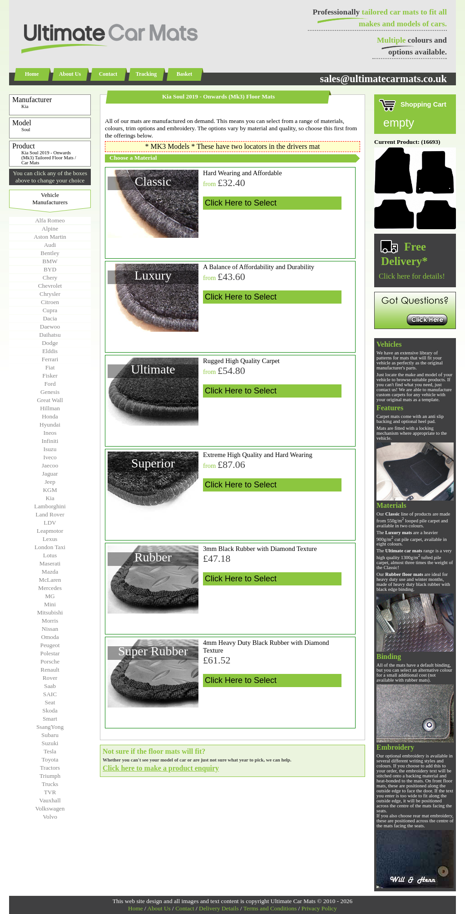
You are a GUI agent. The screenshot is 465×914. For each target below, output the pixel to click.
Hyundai (50, 424)
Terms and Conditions (270, 908)
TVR (50, 792)
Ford (49, 383)
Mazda (50, 571)
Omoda (50, 637)
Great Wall (50, 400)
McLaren (50, 579)
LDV (50, 522)
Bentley (49, 253)
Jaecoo (50, 465)
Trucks (50, 784)
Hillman (50, 408)
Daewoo (50, 326)
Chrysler (50, 293)
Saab (50, 686)
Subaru (50, 735)
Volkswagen (50, 808)
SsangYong (50, 726)
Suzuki (49, 743)
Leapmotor (50, 530)
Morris (50, 620)
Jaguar (50, 473)
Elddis (50, 351)
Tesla (50, 751)
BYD (50, 269)
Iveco (50, 457)
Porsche (49, 661)
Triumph (50, 775)
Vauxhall (49, 800)
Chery (50, 277)
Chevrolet (50, 285)
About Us (70, 74)
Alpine (50, 228)
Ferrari (50, 359)
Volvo (50, 816)
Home (32, 74)
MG (49, 596)
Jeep (50, 481)
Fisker (49, 375)
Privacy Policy (319, 908)
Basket (185, 74)
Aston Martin (50, 236)
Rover (50, 677)
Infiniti (49, 440)
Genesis (49, 391)
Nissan (50, 628)
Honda (50, 416)
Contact (108, 74)
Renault (49, 669)
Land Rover (49, 514)
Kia (49, 498)
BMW (49, 261)
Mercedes (50, 588)
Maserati (50, 563)
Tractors (50, 767)
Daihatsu (49, 334)
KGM (50, 489)
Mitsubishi (50, 612)
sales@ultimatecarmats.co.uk (383, 78)
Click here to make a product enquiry (161, 768)
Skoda (49, 710)
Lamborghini (49, 506)
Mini (50, 604)
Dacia (50, 318)
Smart (50, 718)
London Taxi (50, 547)
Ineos (50, 432)
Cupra (50, 310)
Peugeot (50, 645)
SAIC (50, 694)
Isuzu (50, 449)
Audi (50, 244)
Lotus (50, 555)
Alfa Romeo (50, 220)
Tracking (146, 74)
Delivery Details (219, 908)
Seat (50, 702)
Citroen (50, 302)
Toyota (50, 759)
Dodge (50, 342)
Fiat (50, 367)
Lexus (50, 539)
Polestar (50, 653)
